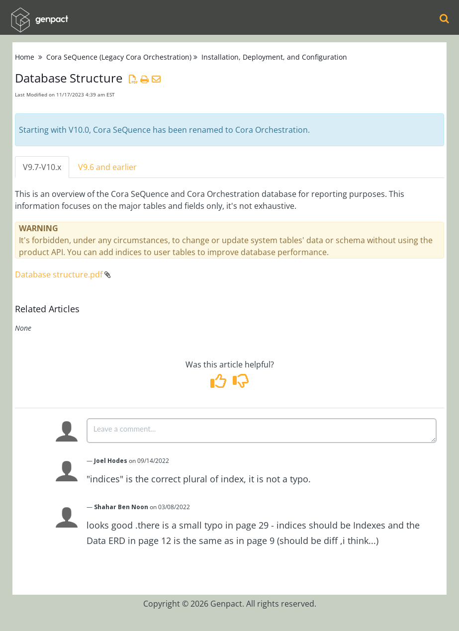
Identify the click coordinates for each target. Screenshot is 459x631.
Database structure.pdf (58, 274)
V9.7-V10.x (42, 167)
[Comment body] (262, 430)
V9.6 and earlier (107, 167)
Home (24, 57)
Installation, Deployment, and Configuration (274, 57)
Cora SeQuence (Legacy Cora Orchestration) (118, 57)
